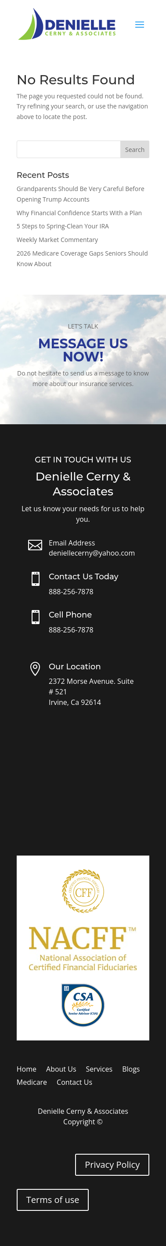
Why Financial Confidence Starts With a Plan (79, 213)
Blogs (131, 1070)
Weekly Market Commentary (57, 239)
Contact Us (74, 1083)
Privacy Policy (112, 1164)
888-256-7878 (71, 591)
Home (26, 1070)
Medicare (32, 1083)
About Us (61, 1070)
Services (99, 1070)
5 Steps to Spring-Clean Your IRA (63, 226)
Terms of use (52, 1200)
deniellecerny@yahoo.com (92, 553)
